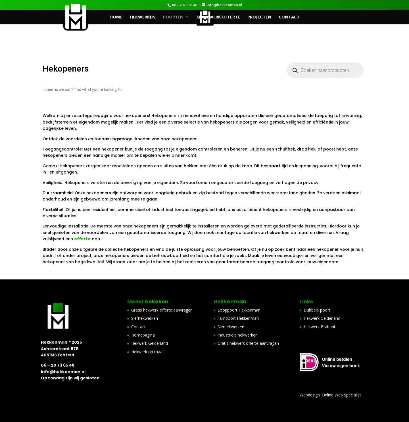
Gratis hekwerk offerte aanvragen (162, 310)
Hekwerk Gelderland (149, 343)
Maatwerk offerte (218, 17)
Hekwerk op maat (147, 351)
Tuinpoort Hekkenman (238, 318)
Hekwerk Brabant (319, 326)
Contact (289, 17)
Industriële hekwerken (238, 335)
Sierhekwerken (144, 318)
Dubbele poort (317, 310)
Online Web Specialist (341, 395)
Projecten (259, 17)
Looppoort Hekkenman (239, 310)
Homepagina (143, 335)
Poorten (173, 17)
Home (116, 17)
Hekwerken (143, 17)
